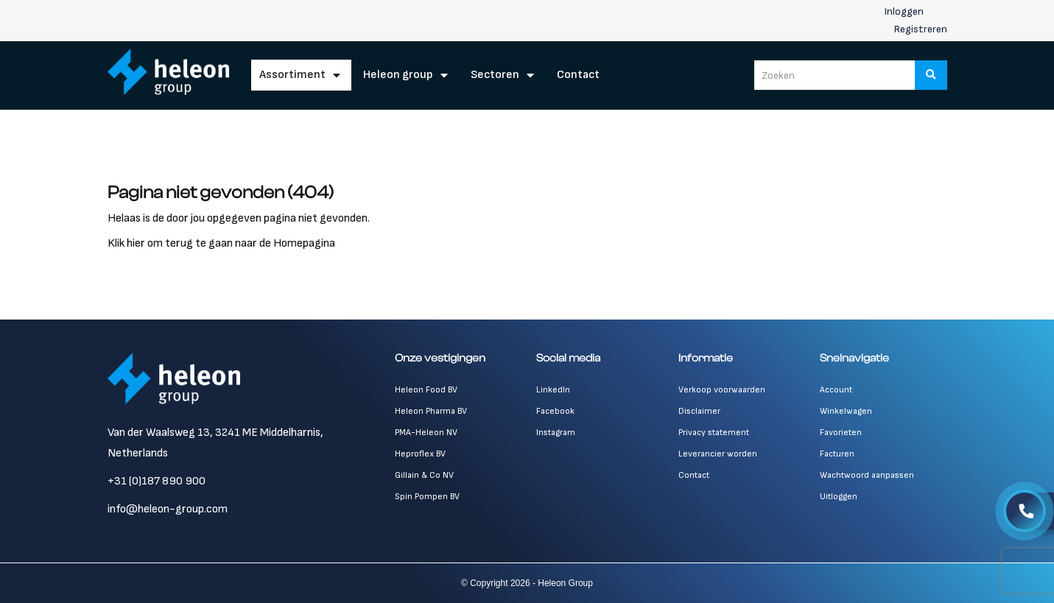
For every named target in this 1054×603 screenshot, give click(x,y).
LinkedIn (553, 389)
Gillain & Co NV (424, 475)
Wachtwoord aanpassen (867, 475)
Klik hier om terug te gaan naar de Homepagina (221, 243)
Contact (578, 75)
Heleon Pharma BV (431, 411)
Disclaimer (699, 411)
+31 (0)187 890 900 (156, 481)
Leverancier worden (717, 453)
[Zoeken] (931, 75)
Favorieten (841, 432)
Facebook (555, 411)
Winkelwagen (846, 411)
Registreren (920, 29)
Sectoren (495, 75)
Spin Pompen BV (427, 496)
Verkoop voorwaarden (721, 389)
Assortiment (292, 75)
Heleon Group (398, 75)
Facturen (837, 453)
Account (836, 389)
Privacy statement (713, 432)
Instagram (555, 432)
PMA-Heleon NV (426, 432)
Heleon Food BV (426, 389)
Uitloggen (838, 496)
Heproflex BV (420, 453)
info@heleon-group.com (168, 509)
